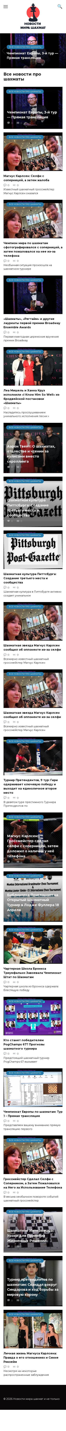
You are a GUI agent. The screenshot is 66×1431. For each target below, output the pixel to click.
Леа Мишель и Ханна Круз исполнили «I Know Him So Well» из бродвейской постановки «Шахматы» (31, 397)
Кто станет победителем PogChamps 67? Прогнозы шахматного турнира (24, 1044)
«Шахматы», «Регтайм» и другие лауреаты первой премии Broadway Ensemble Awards (32, 323)
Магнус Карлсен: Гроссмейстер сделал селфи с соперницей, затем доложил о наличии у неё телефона (32, 846)
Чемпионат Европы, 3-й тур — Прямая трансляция (32, 114)
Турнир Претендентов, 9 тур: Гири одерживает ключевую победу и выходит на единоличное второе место (31, 786)
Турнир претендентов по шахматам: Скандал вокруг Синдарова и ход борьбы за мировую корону (32, 1287)
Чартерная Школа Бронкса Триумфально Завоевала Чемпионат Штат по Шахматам (32, 973)
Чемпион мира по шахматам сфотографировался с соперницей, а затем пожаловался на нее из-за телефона (33, 249)
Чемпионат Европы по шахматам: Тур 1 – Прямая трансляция (33, 1114)
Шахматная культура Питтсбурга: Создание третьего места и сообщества (28, 507)
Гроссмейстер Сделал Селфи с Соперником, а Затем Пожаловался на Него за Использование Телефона (33, 1183)
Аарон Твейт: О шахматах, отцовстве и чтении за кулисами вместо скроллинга (31, 453)
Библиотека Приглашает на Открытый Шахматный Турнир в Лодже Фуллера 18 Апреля (33, 902)
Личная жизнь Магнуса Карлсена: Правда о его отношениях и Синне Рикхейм (31, 1357)
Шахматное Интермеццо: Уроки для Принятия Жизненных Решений (30, 1235)
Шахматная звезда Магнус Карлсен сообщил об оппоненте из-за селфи (32, 647)
